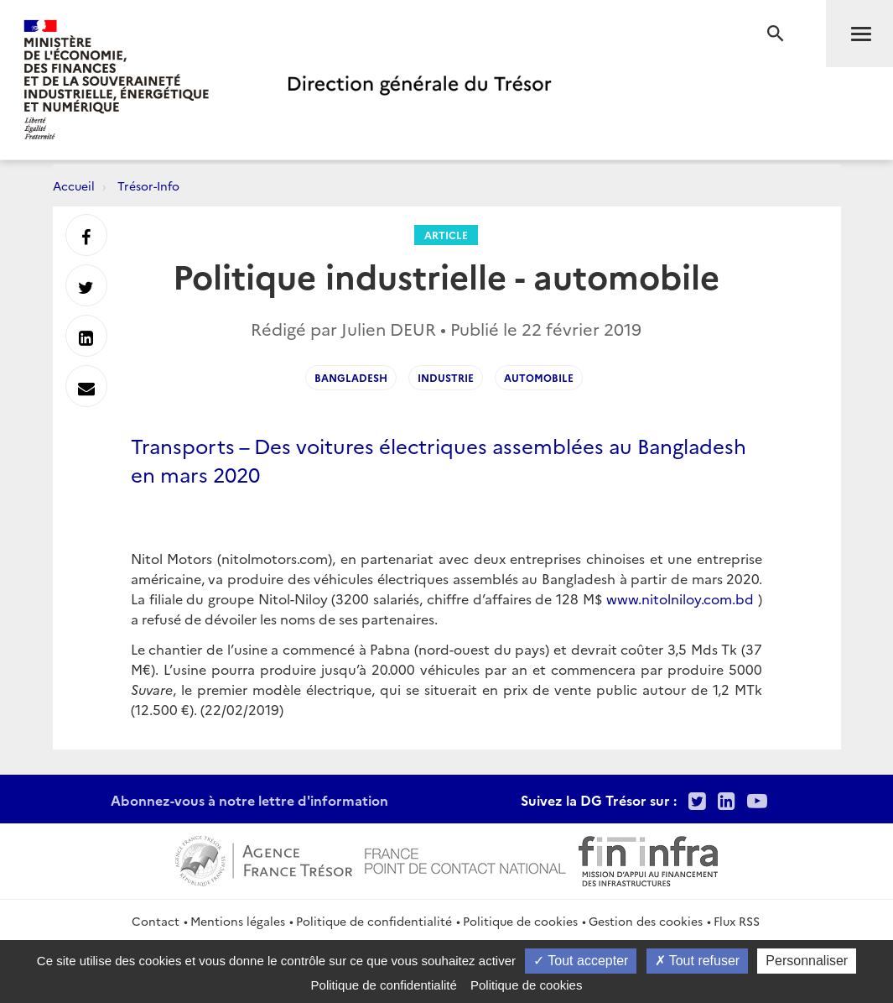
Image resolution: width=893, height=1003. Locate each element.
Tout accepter (580, 960)
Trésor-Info (148, 185)
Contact (155, 920)
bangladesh (350, 377)
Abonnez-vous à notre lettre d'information (249, 800)
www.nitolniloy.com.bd (680, 598)
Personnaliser (807, 960)
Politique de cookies (520, 920)
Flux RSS (737, 920)
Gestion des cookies (646, 920)
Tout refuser (697, 960)
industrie (446, 377)
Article (446, 234)
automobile (539, 377)
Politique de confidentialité (374, 920)
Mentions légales (237, 920)
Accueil (74, 185)
